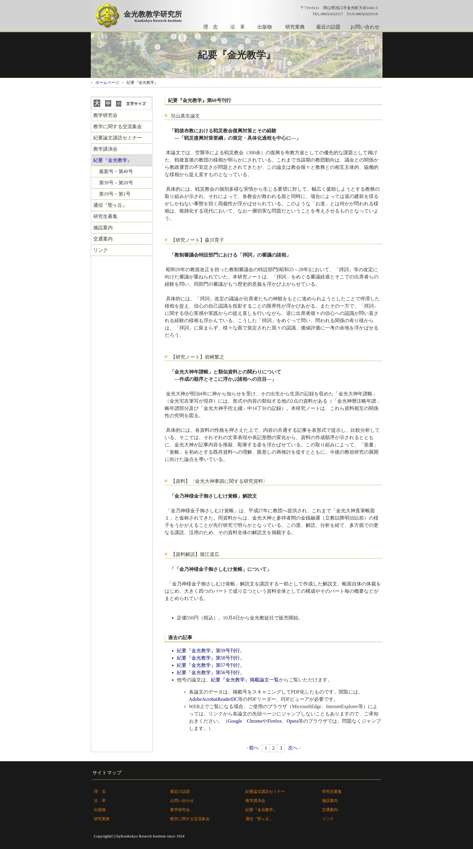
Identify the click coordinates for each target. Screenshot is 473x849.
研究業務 (295, 26)
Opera (292, 721)
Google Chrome (245, 721)
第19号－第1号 (115, 193)
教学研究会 (105, 115)
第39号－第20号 (116, 182)
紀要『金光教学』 (261, 809)
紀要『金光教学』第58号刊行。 (211, 657)
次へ (293, 747)
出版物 (264, 26)
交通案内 (103, 238)
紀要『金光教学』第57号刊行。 (211, 665)
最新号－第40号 (116, 171)
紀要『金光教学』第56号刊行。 (211, 672)
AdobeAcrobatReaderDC (213, 699)
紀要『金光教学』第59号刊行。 (211, 650)
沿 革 (237, 26)
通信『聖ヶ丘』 (110, 205)
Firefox (274, 721)
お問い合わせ (364, 26)
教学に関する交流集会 (117, 126)
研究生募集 (105, 216)
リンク (100, 250)
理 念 (210, 26)
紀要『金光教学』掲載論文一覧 (245, 679)
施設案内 (103, 227)
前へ (254, 747)
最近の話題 (328, 26)
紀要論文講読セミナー (117, 137)
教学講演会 (105, 149)
